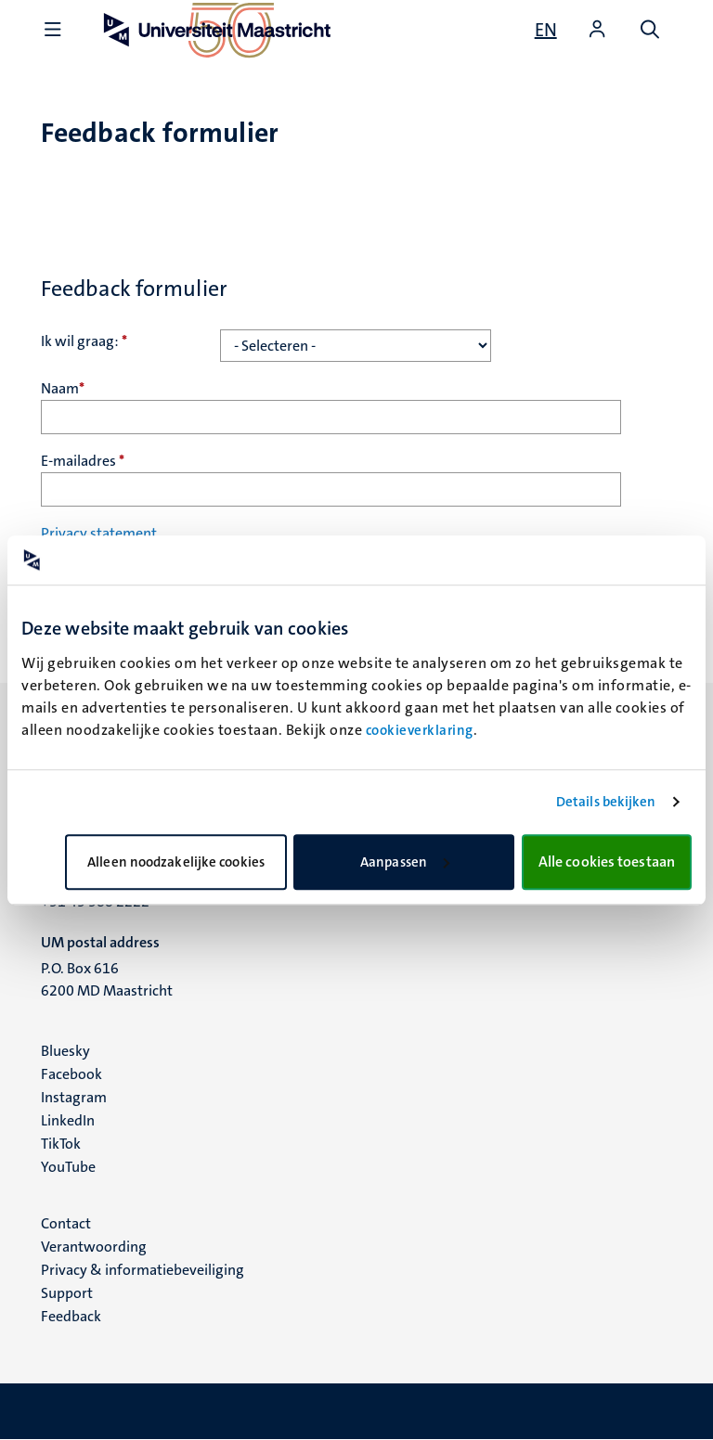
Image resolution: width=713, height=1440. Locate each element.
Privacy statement (99, 533)
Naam (62, 388)
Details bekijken (606, 801)
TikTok (61, 1143)
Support (67, 1293)
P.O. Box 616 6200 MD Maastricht (107, 979)
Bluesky (65, 1051)
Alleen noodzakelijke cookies (176, 862)
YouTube (68, 1166)
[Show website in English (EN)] (546, 29)
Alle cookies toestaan (606, 861)
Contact (66, 1223)
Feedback (71, 1316)
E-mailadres (82, 460)
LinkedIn (68, 1120)
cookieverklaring (419, 730)
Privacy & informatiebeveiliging (142, 1269)
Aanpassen (404, 862)
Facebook (71, 1074)
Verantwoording (94, 1246)
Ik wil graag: (84, 341)
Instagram (74, 1097)
